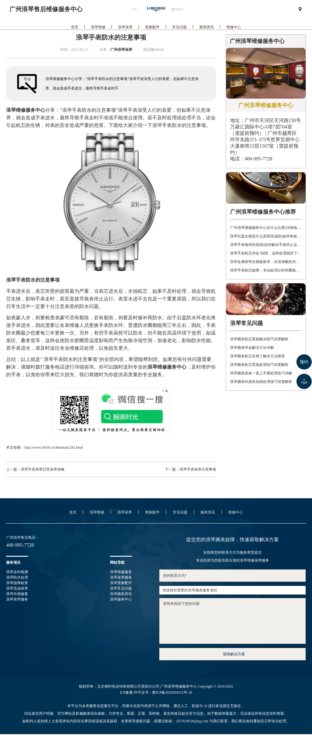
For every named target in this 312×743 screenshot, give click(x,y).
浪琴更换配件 (121, 583)
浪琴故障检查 (17, 583)
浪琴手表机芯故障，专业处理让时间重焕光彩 (265, 270)
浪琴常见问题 (121, 588)
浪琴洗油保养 (17, 588)
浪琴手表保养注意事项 (197, 469)
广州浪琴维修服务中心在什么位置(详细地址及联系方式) (265, 228)
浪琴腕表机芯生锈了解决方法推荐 (257, 356)
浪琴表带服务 (17, 599)
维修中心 (233, 33)
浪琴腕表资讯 (121, 594)
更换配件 (152, 33)
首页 (74, 33)
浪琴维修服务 (121, 572)
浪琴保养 (125, 33)
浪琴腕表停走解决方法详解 (252, 347)
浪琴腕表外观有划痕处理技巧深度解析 (261, 382)
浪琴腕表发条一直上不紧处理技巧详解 (261, 373)
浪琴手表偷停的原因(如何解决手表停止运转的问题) (265, 245)
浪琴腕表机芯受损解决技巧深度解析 (259, 339)
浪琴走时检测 (17, 572)
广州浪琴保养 (121, 49)
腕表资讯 (207, 512)
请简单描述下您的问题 (232, 621)
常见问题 (179, 33)
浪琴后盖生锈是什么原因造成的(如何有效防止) (265, 236)
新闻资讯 (206, 33)
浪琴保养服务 (121, 577)
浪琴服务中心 (121, 599)
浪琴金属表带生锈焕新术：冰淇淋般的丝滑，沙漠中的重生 (265, 262)
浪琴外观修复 (17, 594)
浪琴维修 (98, 33)
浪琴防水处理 (17, 577)
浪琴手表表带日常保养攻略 (43, 469)
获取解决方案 (234, 654)
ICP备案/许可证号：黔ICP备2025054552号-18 (156, 692)
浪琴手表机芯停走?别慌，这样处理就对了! (264, 253)
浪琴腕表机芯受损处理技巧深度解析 (259, 365)
